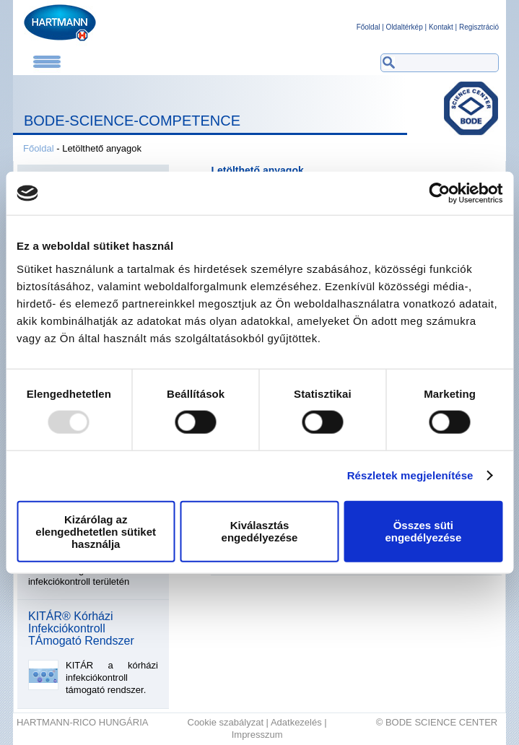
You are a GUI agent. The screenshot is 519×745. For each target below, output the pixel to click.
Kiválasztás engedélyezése (260, 531)
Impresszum (257, 734)
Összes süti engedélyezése (423, 531)
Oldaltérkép (404, 27)
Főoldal (368, 27)
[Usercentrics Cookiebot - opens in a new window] (439, 193)
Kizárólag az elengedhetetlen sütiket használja (95, 531)
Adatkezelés (296, 722)
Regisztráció (479, 27)
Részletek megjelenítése (410, 475)
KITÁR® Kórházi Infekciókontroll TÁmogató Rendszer (81, 629)
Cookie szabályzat (226, 722)
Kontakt (441, 27)
